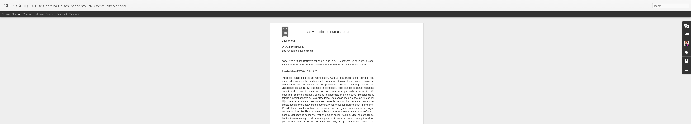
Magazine (28, 14)
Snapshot (62, 14)
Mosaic (39, 14)
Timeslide (74, 14)
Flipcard (16, 14)
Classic (6, 14)
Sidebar (50, 14)
